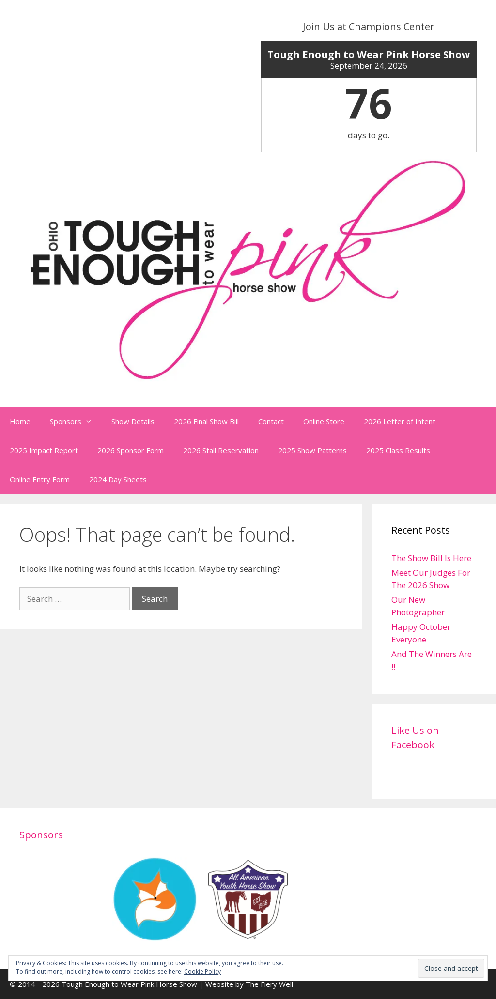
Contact (271, 421)
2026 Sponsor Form (130, 450)
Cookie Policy (202, 972)
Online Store (323, 421)
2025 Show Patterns (312, 450)
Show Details (133, 421)
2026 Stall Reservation (221, 450)
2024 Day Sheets (118, 479)
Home (20, 421)
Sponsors (76, 421)
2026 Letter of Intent (399, 421)
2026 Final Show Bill (206, 421)
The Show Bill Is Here (431, 558)
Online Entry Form (40, 479)
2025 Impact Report (44, 450)
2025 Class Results (398, 450)
